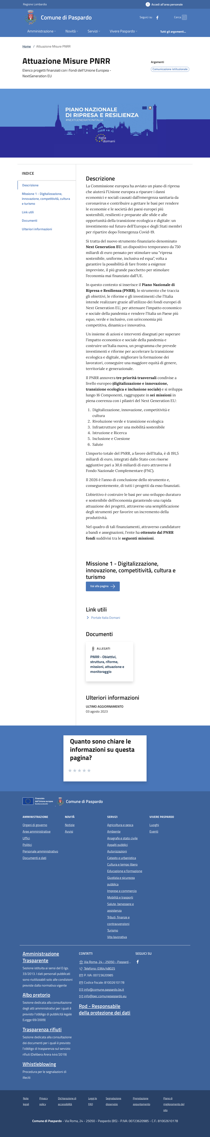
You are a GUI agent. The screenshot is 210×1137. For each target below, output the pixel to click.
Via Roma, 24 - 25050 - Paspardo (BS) (105, 961)
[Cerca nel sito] (182, 17)
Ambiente (113, 831)
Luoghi (154, 824)
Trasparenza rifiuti (42, 1029)
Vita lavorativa (117, 936)
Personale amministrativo (40, 851)
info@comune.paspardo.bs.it (101, 989)
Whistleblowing (39, 1064)
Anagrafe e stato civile (122, 838)
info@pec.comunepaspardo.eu (103, 996)
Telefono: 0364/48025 (97, 968)
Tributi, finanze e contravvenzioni (118, 920)
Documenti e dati (34, 857)
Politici (27, 844)
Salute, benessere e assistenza (120, 907)
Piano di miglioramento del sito (173, 1104)
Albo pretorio (36, 995)
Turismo (112, 930)
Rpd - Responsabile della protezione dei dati (104, 1009)
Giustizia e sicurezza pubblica (121, 881)
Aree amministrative (36, 831)
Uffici (26, 838)
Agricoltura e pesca (120, 824)
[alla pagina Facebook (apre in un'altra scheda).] (150, 17)
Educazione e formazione (124, 871)
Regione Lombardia (35, 4)
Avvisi (69, 831)
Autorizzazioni (117, 851)
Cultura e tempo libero (122, 864)
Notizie (70, 824)
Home (26, 46)
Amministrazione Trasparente (41, 957)
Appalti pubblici (117, 844)
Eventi (153, 831)
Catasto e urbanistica (121, 857)
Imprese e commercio (122, 890)
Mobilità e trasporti (120, 897)
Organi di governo (35, 824)
